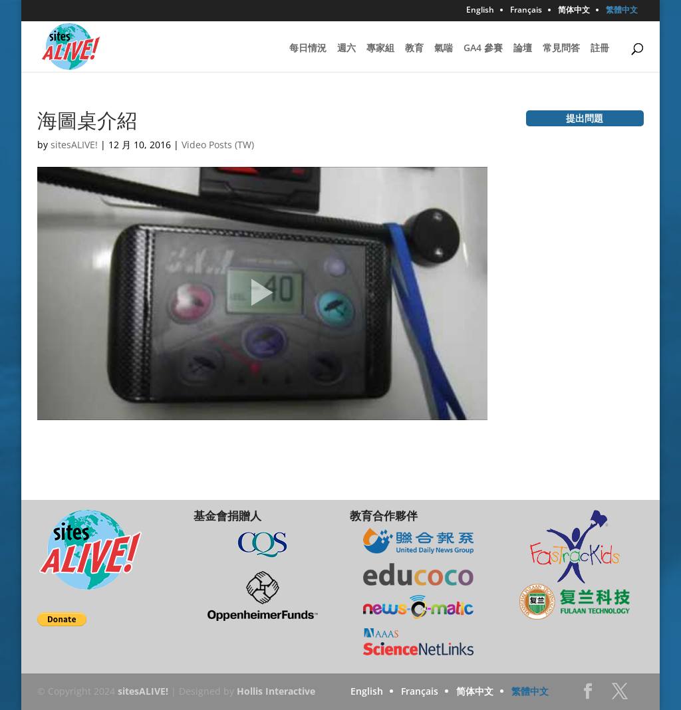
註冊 (600, 48)
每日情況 (308, 48)
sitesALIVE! (74, 144)
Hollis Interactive (276, 691)
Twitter (620, 695)
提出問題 (584, 118)
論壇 (522, 48)
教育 (414, 48)
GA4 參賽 (483, 48)
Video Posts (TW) (218, 144)
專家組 (380, 48)
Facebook (588, 695)
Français (526, 10)
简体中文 (574, 10)
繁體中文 (622, 10)
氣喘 (443, 48)
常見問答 (561, 48)
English (480, 10)
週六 (346, 48)
